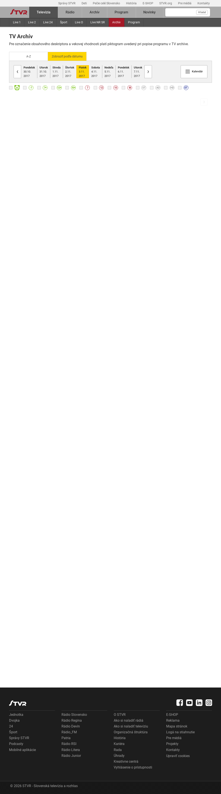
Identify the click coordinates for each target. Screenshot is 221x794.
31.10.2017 (43, 71)
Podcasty (16, 744)
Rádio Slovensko (74, 714)
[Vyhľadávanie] (187, 12)
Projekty (172, 744)
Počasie (15, 611)
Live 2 (32, 22)
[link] (52, 154)
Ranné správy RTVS (24, 167)
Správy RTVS (19, 221)
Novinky (149, 12)
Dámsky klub (19, 276)
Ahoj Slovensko (74, 275)
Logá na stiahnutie (180, 732)
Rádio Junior (71, 755)
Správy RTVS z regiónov (80, 384)
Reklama (173, 720)
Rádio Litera (71, 749)
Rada (118, 749)
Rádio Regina (72, 720)
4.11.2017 (95, 71)
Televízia (44, 12)
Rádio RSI (69, 744)
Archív (116, 22)
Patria (66, 738)
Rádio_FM (69, 732)
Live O (79, 22)
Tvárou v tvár (72, 221)
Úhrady (119, 755)
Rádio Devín (71, 726)
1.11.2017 (56, 71)
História (131, 3)
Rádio (70, 12)
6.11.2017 (123, 71)
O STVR (120, 714)
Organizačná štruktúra (131, 732)
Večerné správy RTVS (26, 665)
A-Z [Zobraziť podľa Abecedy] (28, 56)
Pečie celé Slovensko (107, 3)
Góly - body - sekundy (26, 556)
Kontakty (203, 3)
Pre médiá (185, 3)
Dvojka (14, 720)
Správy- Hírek (72, 330)
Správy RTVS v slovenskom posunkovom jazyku (84, 528)
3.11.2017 (83, 71)
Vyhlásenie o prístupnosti (133, 767)
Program (134, 22)
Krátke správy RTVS (24, 439)
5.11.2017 (108, 71)
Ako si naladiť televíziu (131, 726)
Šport (63, 22)
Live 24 (48, 22)
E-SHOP (148, 3)
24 (11, 726)
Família (67, 439)
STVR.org (166, 3)
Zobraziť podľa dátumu (69, 56)
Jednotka (16, 714)
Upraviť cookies (178, 755)
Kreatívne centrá (126, 761)
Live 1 (17, 22)
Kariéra (119, 744)
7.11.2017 (138, 71)
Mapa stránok (176, 726)
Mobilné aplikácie (22, 749)
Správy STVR (67, 3)
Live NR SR (97, 22)
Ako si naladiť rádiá (128, 720)
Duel (12, 385)
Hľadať (202, 12)
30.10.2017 (29, 71)
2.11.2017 (69, 71)
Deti (84, 3)
